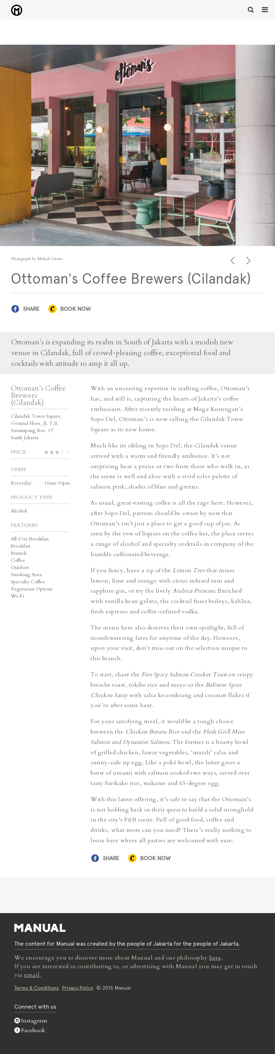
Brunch (18, 552)
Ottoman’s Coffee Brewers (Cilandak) (38, 395)
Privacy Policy (77, 987)
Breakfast (20, 545)
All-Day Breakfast (30, 538)
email (32, 975)
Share (31, 308)
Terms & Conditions (36, 987)
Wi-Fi (17, 595)
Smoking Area (26, 574)
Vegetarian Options (32, 588)
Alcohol (18, 510)
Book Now (75, 308)
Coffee (18, 560)
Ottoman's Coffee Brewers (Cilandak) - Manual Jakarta (14, 10)
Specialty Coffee (28, 581)
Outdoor (20, 567)
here (215, 957)
